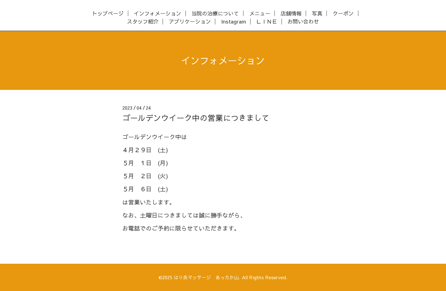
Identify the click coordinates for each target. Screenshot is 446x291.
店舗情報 (291, 13)
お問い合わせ (303, 21)
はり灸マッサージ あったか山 (206, 277)
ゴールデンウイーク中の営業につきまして (195, 117)
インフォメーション (157, 13)
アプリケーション (190, 21)
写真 (317, 13)
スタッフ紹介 (143, 21)
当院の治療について (215, 13)
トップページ (108, 13)
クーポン (343, 13)
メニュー (259, 13)
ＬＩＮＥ (266, 21)
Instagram (233, 21)
